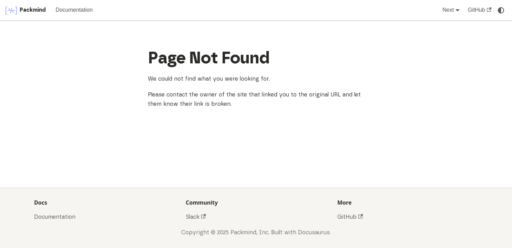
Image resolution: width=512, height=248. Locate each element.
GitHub (479, 10)
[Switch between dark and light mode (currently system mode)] (500, 10)
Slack (196, 217)
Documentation (74, 10)
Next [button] (448, 10)
